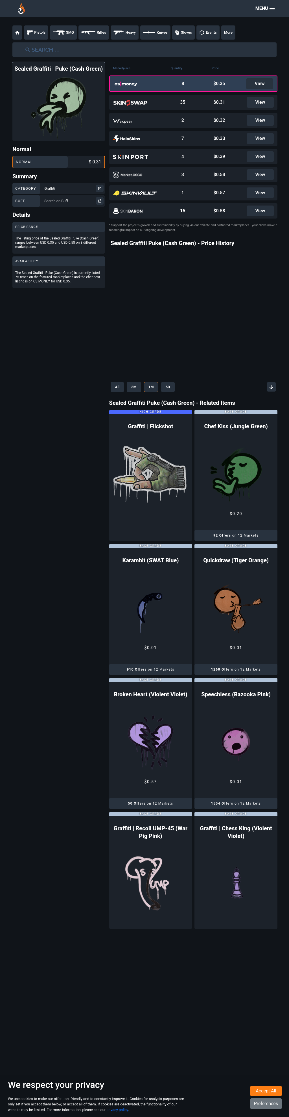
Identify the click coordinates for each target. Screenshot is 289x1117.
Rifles (93, 32)
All (117, 387)
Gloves (183, 32)
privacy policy (117, 1110)
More (228, 32)
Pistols (36, 32)
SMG (63, 32)
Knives (155, 32)
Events (208, 32)
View (259, 83)
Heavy (124, 32)
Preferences (266, 1103)
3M (134, 387)
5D (168, 387)
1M (151, 387)
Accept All (266, 1091)
